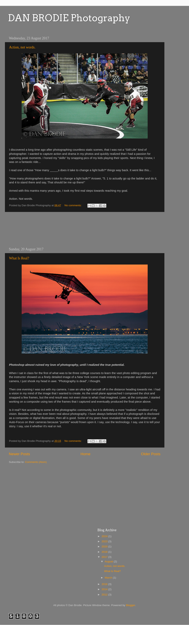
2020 (105, 546)
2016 (105, 584)
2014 (105, 589)
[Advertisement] (84, 229)
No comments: (73, 205)
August (109, 561)
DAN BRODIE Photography (69, 18)
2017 (105, 556)
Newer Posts (19, 454)
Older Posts (150, 454)
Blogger (130, 605)
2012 (105, 594)
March (109, 577)
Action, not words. (22, 47)
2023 (105, 541)
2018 (105, 551)
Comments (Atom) (36, 462)
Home (85, 454)
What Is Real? (19, 258)
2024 (105, 536)
